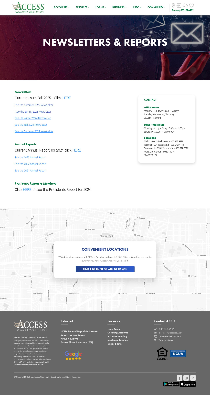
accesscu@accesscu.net (170, 332)
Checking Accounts (117, 332)
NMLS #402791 (69, 338)
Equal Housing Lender (73, 335)
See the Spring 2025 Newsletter (33, 111)
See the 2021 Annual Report (30, 170)
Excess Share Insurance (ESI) (77, 342)
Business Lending (117, 336)
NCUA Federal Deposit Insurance (79, 331)
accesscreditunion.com (170, 336)
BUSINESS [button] (118, 7)
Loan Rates (113, 329)
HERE (67, 98)
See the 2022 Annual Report (30, 163)
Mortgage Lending (117, 340)
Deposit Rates (115, 343)
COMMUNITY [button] (155, 7)
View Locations (165, 340)
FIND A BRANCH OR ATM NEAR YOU (105, 269)
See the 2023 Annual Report (30, 157)
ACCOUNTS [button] (60, 7)
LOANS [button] (99, 7)
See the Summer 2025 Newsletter (34, 105)
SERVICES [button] (81, 7)
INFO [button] (136, 7)
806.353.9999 (167, 329)
